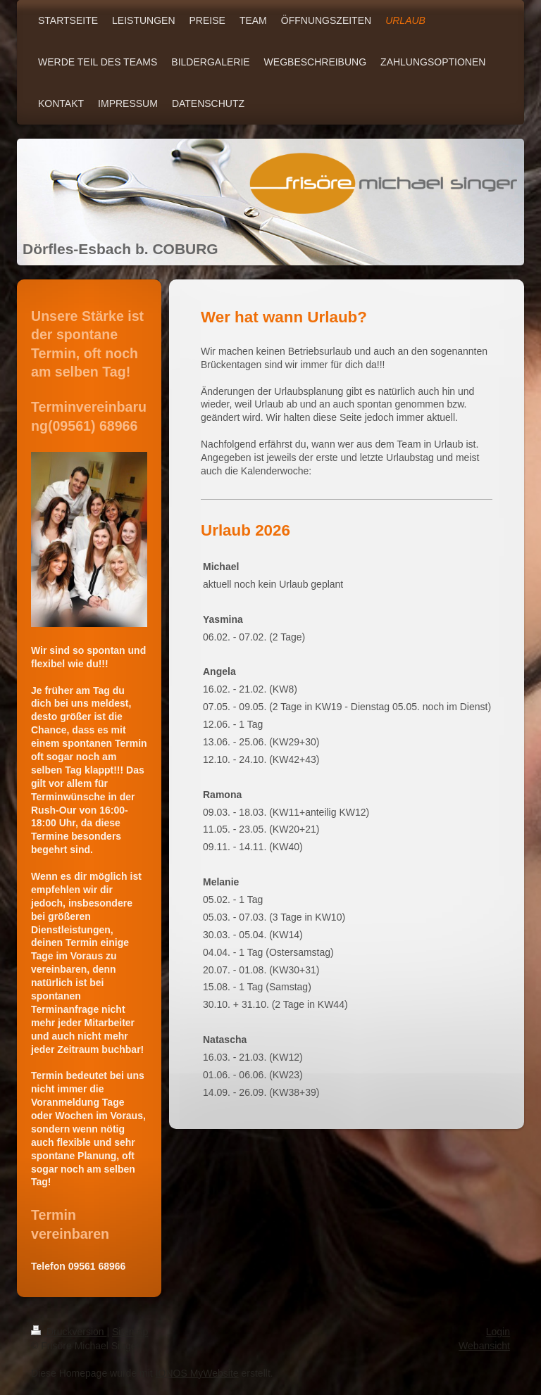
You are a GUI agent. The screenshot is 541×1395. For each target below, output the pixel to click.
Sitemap (130, 1331)
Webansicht (484, 1345)
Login (498, 1331)
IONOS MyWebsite (197, 1373)
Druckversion (68, 1331)
